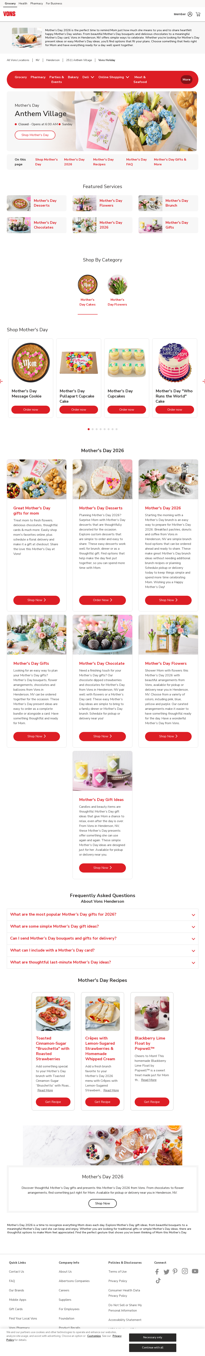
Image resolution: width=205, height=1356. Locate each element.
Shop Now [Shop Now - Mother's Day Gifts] (43, 736)
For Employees (69, 1309)
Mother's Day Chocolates (50, 225)
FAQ (12, 1281)
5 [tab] (105, 429)
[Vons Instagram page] (185, 1273)
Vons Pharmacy (19, 1328)
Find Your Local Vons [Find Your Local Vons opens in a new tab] (23, 1318)
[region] (102, 1342)
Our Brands (16, 1290)
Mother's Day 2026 (116, 225)
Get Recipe (58, 1102)
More (186, 79)
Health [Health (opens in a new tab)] (23, 3)
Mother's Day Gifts (182, 225)
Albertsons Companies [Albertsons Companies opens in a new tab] (74, 1281)
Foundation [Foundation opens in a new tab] (66, 1318)
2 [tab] (93, 429)
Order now (36, 409)
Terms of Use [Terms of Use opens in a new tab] (117, 1272)
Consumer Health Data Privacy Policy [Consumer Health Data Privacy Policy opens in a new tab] (124, 1293)
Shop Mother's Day (35, 135)
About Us (65, 1272)
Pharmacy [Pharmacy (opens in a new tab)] (36, 3)
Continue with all (152, 1347)
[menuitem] (21, 79)
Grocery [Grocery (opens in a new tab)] (10, 3)
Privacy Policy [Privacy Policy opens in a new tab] (117, 1281)
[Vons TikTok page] (158, 1282)
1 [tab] (89, 429)
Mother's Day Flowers (116, 203)
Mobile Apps (17, 1300)
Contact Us (16, 1272)
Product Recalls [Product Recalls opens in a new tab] (69, 1328)
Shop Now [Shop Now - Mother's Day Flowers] (175, 736)
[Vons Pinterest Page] (176, 1273)
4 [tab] (101, 429)
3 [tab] (97, 429)
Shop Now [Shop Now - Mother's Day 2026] (175, 600)
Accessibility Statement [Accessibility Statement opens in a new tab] (124, 1320)
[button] (183, 14)
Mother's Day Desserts (50, 203)
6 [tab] (109, 429)
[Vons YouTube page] (195, 1273)
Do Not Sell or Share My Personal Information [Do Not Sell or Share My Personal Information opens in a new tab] (125, 1308)
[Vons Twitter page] (167, 1273)
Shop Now (106, 1203)
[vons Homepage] (9, 14)
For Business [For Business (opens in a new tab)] (54, 3)
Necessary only (152, 1337)
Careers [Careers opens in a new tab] (64, 1290)
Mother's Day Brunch (182, 203)
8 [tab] (117, 429)
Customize (94, 1336)
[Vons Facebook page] (157, 1273)
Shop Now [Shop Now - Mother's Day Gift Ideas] (109, 867)
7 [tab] (113, 429)
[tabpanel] (30, 378)
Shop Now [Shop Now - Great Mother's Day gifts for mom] (43, 600)
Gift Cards (16, 1309)
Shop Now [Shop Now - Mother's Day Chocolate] (109, 736)
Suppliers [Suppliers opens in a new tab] (65, 1300)
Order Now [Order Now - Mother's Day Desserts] (109, 600)
